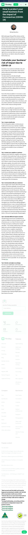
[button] (25, 4)
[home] (6, 4)
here (7, 259)
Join (16, 4)
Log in (21, 4)
